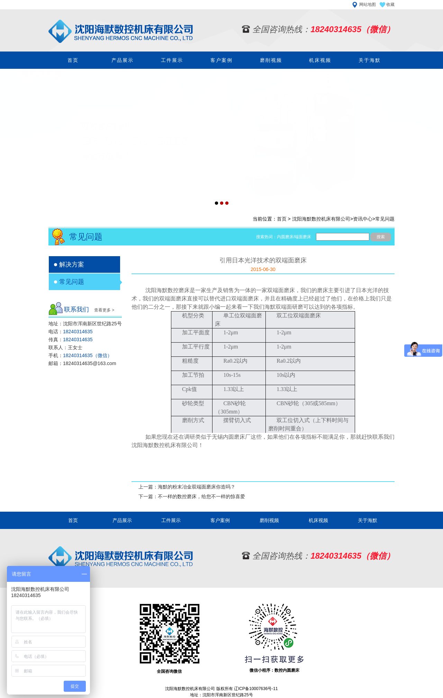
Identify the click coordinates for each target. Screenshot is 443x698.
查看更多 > (104, 310)
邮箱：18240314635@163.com (82, 363)
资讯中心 (362, 219)
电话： (70, 331)
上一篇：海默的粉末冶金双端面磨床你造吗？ (186, 487)
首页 (73, 60)
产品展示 (122, 60)
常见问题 (385, 219)
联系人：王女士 (65, 347)
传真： (70, 339)
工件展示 (172, 60)
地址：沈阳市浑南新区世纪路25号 (85, 323)
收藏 (390, 4)
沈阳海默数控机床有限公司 (321, 219)
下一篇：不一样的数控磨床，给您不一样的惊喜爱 (191, 496)
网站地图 (367, 4)
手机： (80, 355)
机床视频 (320, 60)
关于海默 (370, 60)
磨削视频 (271, 60)
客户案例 (221, 60)
